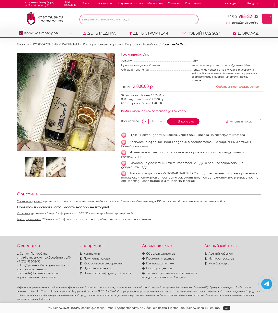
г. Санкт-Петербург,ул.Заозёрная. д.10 (37, 4)
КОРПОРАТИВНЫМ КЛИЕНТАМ (56, 44)
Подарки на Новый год (141, 44)
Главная (23, 44)
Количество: (130, 121)
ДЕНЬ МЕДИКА (99, 33)
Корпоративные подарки (102, 44)
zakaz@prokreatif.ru (245, 22)
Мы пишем (155, 3)
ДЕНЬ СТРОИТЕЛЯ (148, 33)
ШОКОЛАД (246, 33)
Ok (226, 308)
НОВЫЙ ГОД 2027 (201, 33)
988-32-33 (242, 16)
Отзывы (174, 3)
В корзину (183, 121)
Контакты (193, 3)
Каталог (45, 32)
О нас (85, 3)
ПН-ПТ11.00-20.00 (67, 4)
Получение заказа (129, 3)
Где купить (103, 3)
